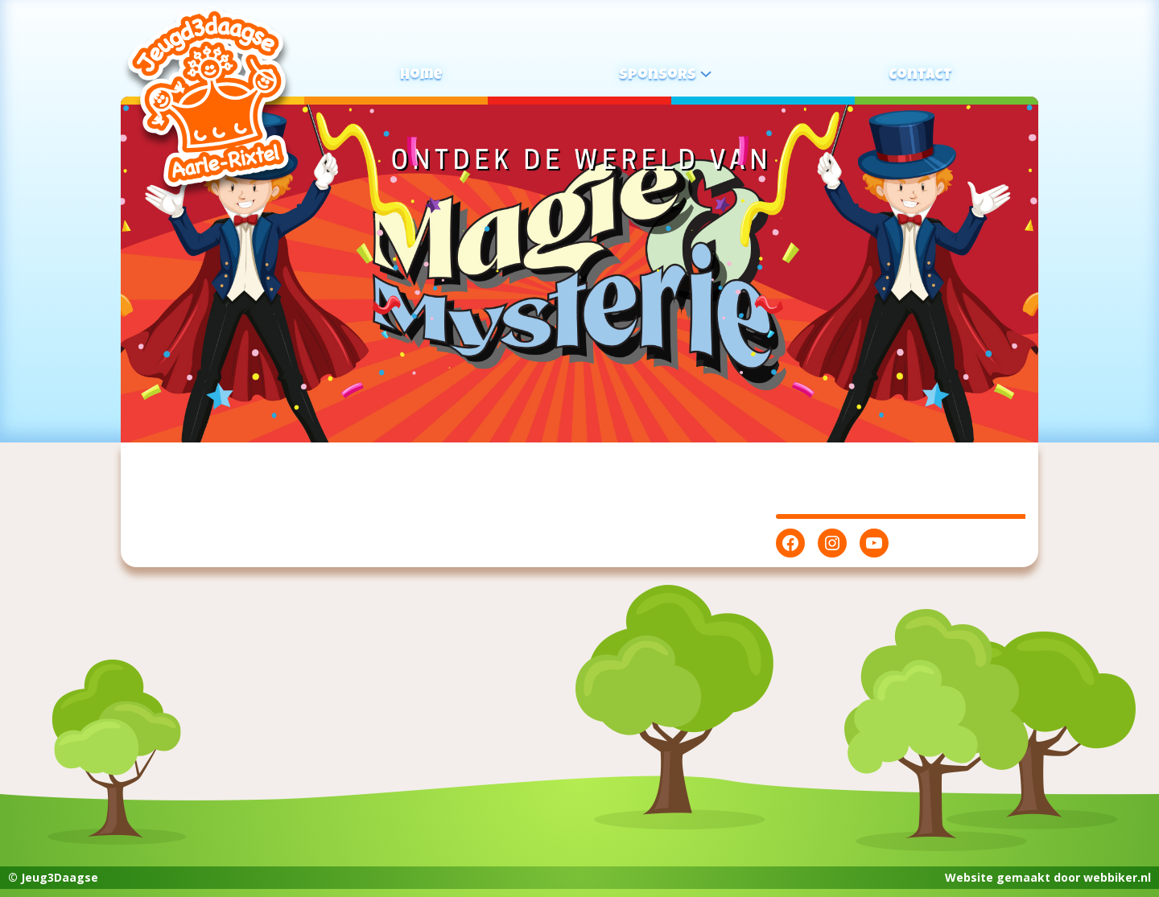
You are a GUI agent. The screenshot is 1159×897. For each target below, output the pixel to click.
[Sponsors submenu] (705, 73)
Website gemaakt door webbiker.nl (1048, 877)
